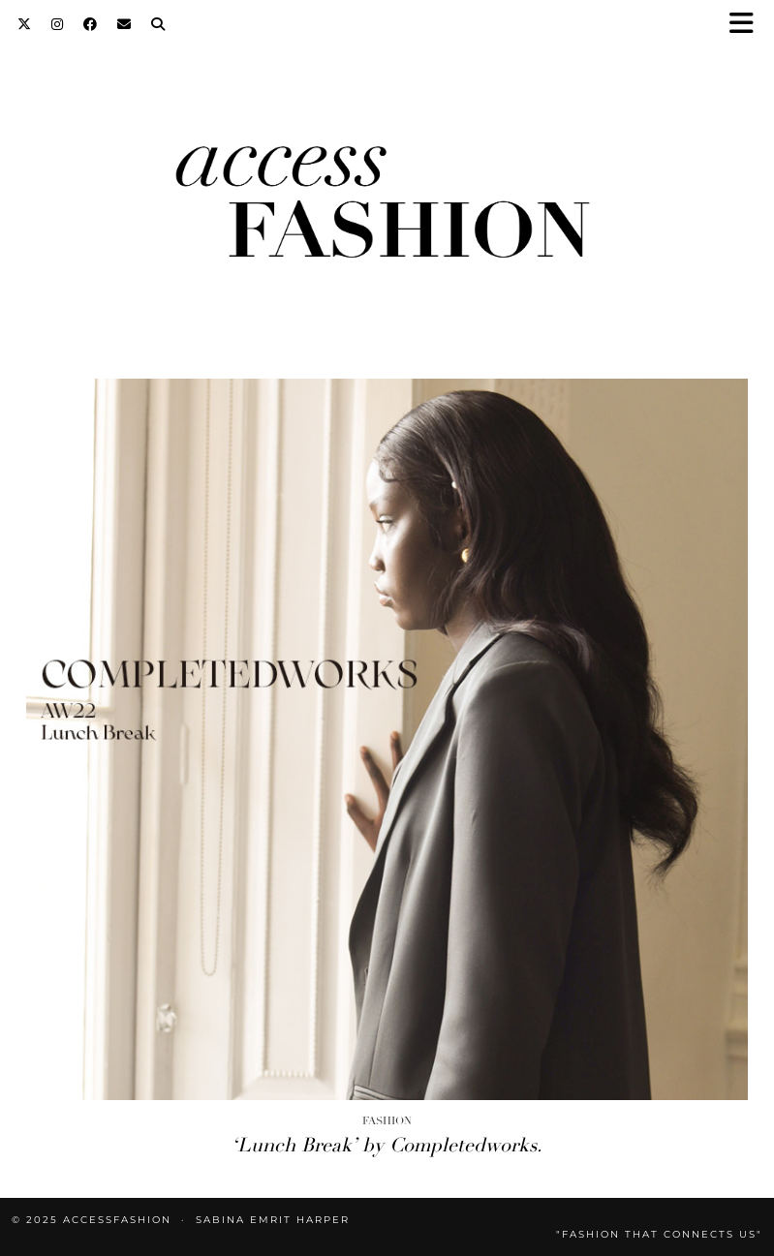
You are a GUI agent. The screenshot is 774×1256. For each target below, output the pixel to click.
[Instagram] (57, 24)
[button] (748, 24)
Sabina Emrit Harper (273, 1219)
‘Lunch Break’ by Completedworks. (387, 1145)
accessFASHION (117, 1219)
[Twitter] (24, 24)
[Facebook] (90, 24)
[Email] (124, 24)
